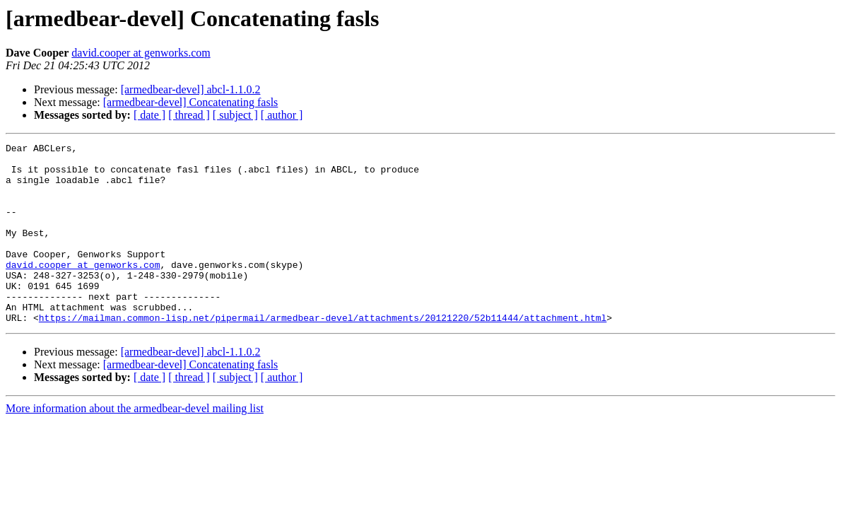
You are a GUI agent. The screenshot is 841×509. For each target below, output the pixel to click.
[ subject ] (235, 115)
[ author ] (282, 115)
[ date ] (149, 115)
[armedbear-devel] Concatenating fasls (190, 102)
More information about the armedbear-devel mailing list (135, 444)
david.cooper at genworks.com (140, 53)
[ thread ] (189, 115)
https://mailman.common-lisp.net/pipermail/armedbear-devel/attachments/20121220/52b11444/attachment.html (322, 353)
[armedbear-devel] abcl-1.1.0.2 (191, 89)
